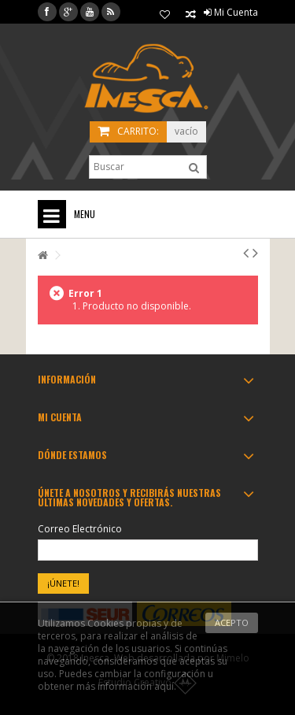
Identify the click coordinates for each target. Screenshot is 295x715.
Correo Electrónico (80, 529)
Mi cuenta (60, 417)
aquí (164, 686)
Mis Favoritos (165, 15)
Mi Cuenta (231, 12)
